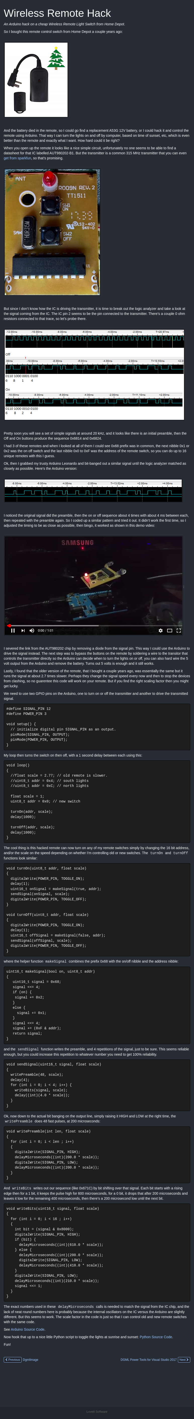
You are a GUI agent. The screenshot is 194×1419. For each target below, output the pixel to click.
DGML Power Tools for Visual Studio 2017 (149, 1382)
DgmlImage (30, 1382)
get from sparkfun (17, 158)
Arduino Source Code (27, 1352)
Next (184, 1382)
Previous (12, 1382)
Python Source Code (156, 1360)
